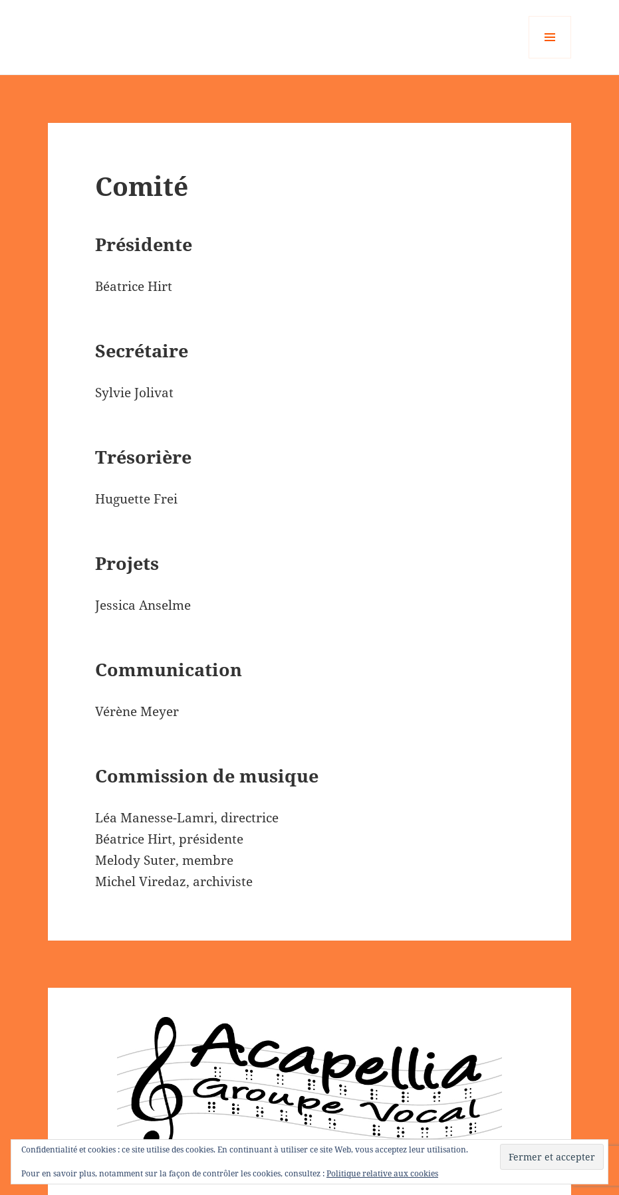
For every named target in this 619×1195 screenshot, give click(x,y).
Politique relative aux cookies (382, 1173)
